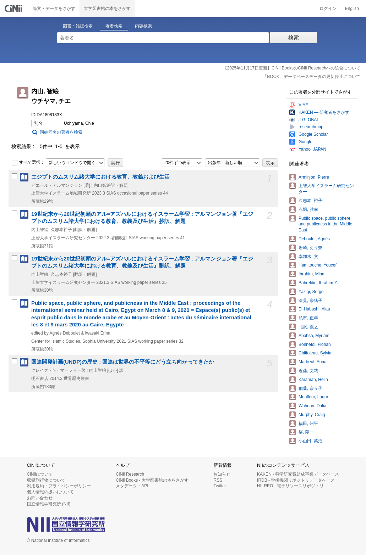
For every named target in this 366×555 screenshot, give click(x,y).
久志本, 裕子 (310, 200)
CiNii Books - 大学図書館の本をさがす (152, 480)
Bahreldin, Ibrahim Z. (318, 282)
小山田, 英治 (310, 440)
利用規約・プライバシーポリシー (59, 485)
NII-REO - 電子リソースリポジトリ (290, 485)
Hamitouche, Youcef (318, 265)
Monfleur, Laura (313, 396)
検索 (293, 37)
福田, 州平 (308, 423)
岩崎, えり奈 (310, 247)
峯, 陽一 (306, 432)
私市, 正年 (308, 317)
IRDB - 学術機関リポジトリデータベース (296, 480)
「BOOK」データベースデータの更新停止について (311, 76)
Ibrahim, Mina (311, 273)
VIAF (303, 104)
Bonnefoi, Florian (315, 344)
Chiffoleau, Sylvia (315, 353)
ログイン (328, 8)
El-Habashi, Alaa (314, 309)
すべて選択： (28, 162)
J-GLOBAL (309, 119)
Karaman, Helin (313, 379)
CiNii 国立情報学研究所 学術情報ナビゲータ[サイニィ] (14, 8)
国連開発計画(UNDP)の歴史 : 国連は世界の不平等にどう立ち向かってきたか (122, 362)
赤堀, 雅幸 (308, 209)
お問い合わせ (40, 497)
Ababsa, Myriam (314, 335)
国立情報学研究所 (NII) (49, 503)
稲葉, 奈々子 (310, 388)
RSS (217, 480)
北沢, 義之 (308, 326)
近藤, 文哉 (308, 370)
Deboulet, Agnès (314, 238)
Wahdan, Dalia (312, 405)
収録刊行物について (46, 480)
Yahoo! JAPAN (312, 149)
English (352, 8)
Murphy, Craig (312, 414)
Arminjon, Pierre (314, 177)
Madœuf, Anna (313, 361)
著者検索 (113, 25)
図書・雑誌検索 (78, 25)
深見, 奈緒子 (310, 300)
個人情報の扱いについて (50, 491)
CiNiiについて (40, 474)
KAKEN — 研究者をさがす (324, 112)
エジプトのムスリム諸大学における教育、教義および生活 (100, 177)
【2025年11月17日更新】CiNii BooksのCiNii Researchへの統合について (291, 68)
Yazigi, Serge (311, 291)
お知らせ (221, 474)
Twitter (219, 485)
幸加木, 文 (308, 256)
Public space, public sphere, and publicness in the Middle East (325, 224)
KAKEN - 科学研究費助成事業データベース (298, 474)
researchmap (311, 126)
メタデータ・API (132, 485)
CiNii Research (130, 474)
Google (305, 141)
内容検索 (143, 25)
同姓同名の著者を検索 (61, 132)
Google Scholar (313, 134)
